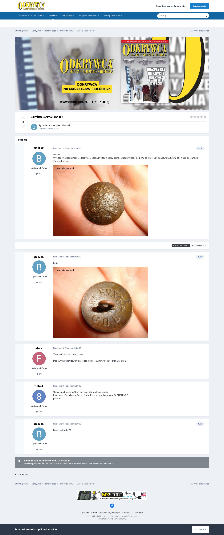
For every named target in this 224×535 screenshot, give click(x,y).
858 (39, 174)
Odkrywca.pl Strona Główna (31, 15)
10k (39, 411)
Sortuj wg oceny (180, 245)
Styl (94, 512)
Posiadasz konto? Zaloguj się (171, 6)
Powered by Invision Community (112, 519)
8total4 (38, 386)
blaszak (66, 125)
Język (85, 512)
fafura (38, 348)
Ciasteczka (138, 512)
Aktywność (68, 15)
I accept (200, 529)
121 (39, 374)
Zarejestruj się (199, 6)
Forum (53, 16)
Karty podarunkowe (113, 15)
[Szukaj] (172, 15)
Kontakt (126, 512)
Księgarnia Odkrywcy (89, 15)
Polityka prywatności (109, 512)
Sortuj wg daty (198, 245)
